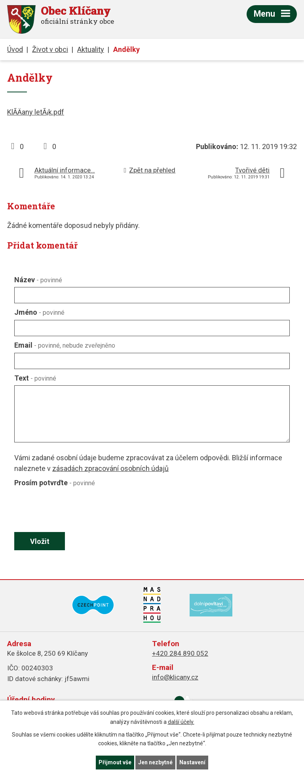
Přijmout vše (115, 762)
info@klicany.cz (175, 677)
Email (64, 345)
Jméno (39, 312)
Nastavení (192, 762)
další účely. (181, 722)
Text (35, 378)
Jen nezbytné (155, 762)
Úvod (15, 49)
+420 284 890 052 (180, 653)
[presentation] (72, 509)
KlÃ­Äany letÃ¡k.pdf (35, 112)
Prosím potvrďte (54, 482)
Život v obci (50, 49)
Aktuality (90, 49)
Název (38, 280)
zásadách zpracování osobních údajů (110, 468)
